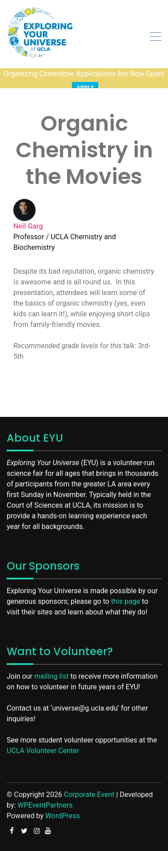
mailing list (51, 661)
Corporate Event (89, 779)
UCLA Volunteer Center (43, 735)
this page (125, 586)
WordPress (62, 801)
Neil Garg (28, 211)
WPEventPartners (44, 790)
